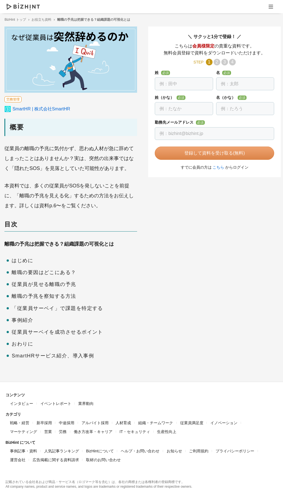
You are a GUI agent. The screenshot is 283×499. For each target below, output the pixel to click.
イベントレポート (55, 402)
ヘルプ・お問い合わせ (140, 450)
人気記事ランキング (61, 450)
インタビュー (21, 402)
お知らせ (174, 450)
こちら (216, 167)
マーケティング (23, 430)
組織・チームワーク (155, 422)
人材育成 (123, 422)
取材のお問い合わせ (103, 458)
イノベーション (223, 422)
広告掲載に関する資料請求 (56, 458)
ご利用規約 (198, 450)
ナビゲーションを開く (270, 6)
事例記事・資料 (23, 450)
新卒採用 (44, 422)
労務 (63, 430)
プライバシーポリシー (235, 450)
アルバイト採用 (95, 422)
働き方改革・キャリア (93, 430)
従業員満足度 (191, 422)
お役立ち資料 (43, 20)
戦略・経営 (19, 422)
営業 (48, 430)
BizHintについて (100, 450)
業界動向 (86, 402)
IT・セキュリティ (134, 430)
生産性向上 (166, 430)
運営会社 (17, 458)
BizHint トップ (16, 20)
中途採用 (66, 422)
